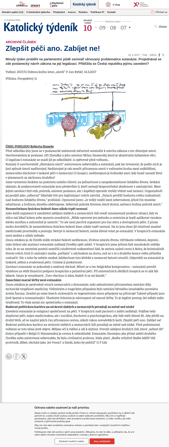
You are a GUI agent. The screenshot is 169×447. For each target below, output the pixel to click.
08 (113, 27)
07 (123, 27)
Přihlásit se (159, 12)
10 (87, 27)
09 (102, 27)
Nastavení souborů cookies (71, 441)
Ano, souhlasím (102, 441)
